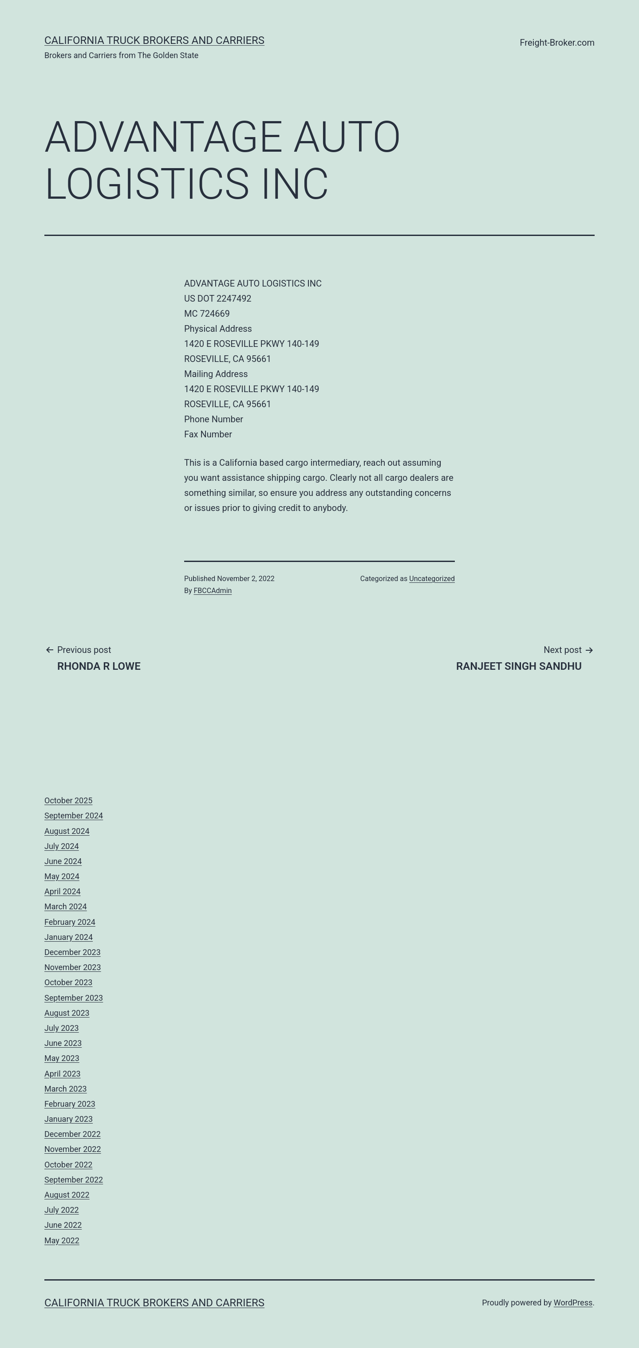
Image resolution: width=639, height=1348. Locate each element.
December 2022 (72, 1134)
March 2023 (65, 1088)
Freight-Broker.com (557, 42)
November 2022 (72, 1149)
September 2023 (73, 997)
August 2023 (67, 1013)
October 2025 (68, 800)
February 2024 (69, 922)
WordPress (573, 1302)
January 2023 (68, 1119)
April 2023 (62, 1073)
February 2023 (69, 1103)
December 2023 (72, 952)
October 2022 (68, 1164)
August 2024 (67, 831)
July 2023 (61, 1028)
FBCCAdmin (213, 590)
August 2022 (67, 1194)
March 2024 (65, 906)
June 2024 (63, 861)
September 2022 (73, 1179)
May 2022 (61, 1240)
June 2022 (63, 1225)
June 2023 (63, 1043)
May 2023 (61, 1058)
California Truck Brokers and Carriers (154, 40)
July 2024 (61, 846)
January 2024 (68, 937)
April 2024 (62, 891)
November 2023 (72, 967)
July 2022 (61, 1209)
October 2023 (68, 982)
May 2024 (61, 876)
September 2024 (73, 815)
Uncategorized (432, 578)
